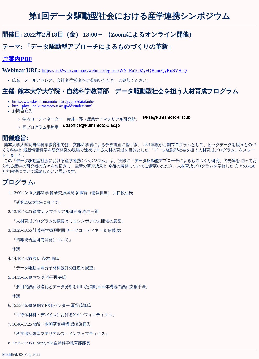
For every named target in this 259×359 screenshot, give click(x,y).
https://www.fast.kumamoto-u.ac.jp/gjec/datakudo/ (53, 101)
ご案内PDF (17, 59)
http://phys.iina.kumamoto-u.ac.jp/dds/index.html (52, 106)
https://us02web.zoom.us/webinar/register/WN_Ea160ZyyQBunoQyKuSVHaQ (114, 70)
